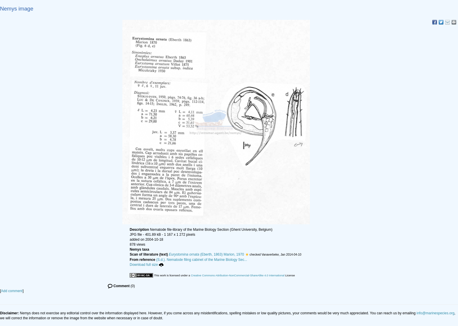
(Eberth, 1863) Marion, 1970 (206, 254)
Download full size (147, 265)
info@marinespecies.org (435, 313)
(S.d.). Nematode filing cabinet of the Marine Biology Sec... (201, 260)
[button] (247, 254)
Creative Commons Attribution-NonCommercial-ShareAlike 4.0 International (237, 275)
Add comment (11, 291)
